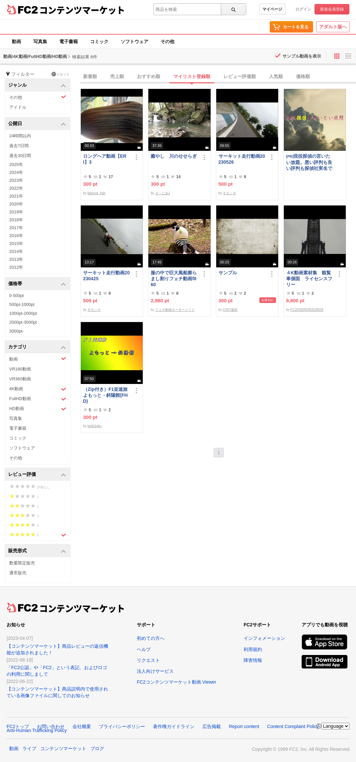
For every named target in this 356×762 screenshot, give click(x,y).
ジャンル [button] (37, 85)
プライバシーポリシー (122, 726)
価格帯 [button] (37, 284)
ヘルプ (144, 649)
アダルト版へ (333, 26)
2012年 (16, 267)
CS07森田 (230, 310)
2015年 (16, 243)
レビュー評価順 (239, 76)
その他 (167, 41)
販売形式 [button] (37, 551)
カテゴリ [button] (37, 347)
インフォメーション (264, 638)
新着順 (90, 76)
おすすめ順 (148, 76)
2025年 (16, 164)
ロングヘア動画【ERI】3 (104, 159)
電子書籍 (68, 41)
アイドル (17, 107)
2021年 (16, 196)
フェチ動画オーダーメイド (175, 310)
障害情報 (253, 660)
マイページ (272, 9)
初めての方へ (150, 638)
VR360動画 (20, 378)
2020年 (16, 204)
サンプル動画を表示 (301, 56)
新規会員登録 (332, 9)
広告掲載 (211, 726)
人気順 (276, 76)
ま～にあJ (162, 193)
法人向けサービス (155, 671)
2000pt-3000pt (23, 322)
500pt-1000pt (22, 304)
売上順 (117, 76)
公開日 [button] (37, 124)
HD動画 (37, 409)
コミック (99, 41)
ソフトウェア (134, 41)
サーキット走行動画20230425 (106, 275)
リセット (60, 74)
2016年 (16, 235)
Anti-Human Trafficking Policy (37, 730)
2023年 (16, 180)
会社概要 (82, 726)
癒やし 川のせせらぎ (174, 156)
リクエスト (148, 660)
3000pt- (16, 331)
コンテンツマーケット (82, 10)
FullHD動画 (37, 399)
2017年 (16, 227)
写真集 (40, 41)
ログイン (303, 9)
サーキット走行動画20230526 (242, 159)
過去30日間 (20, 155)
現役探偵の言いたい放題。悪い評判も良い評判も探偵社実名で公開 (309, 162)
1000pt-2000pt (23, 313)
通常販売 (17, 572)
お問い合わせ (51, 726)
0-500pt (16, 295)
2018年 (16, 219)
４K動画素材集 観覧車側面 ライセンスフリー (309, 278)
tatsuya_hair (96, 193)
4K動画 (37, 389)
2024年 (16, 172)
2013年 (16, 259)
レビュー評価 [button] (37, 475)
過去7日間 (19, 145)
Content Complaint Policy (293, 726)
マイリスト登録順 (191, 76)
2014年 (16, 251)
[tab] (218, 76)
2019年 (16, 211)
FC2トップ (18, 726)
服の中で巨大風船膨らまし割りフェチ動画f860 (174, 278)
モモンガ (229, 193)
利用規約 (253, 649)
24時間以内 (20, 135)
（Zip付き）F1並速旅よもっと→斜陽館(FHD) (105, 395)
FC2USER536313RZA (306, 310)
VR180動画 (20, 369)
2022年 (16, 188)
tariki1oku (94, 426)
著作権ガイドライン (173, 726)
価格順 (303, 76)
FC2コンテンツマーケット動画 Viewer (176, 682)
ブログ (97, 748)
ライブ (29, 748)
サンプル (228, 272)
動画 (16, 41)
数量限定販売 (22, 562)
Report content (244, 726)
